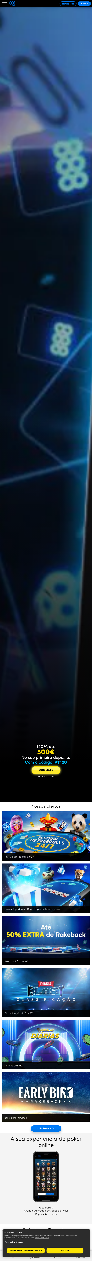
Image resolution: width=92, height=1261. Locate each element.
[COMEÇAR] (45, 770)
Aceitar (65, 1251)
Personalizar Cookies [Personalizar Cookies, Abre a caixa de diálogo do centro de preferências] (14, 1242)
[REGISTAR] (68, 3)
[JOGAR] (84, 3)
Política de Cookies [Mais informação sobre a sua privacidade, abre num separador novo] (42, 1238)
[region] (46, 1243)
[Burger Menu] (4, 3)
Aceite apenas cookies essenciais (26, 1250)
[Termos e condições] (46, 776)
